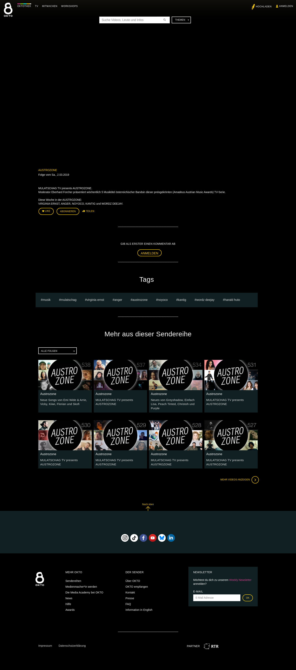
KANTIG (182, 298)
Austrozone (47, 170)
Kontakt (130, 586)
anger (118, 298)
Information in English (138, 603)
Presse (129, 591)
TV (37, 6)
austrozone (140, 298)
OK (247, 591)
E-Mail (198, 585)
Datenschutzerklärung (72, 639)
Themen (182, 20)
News (68, 591)
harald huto (232, 298)
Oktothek (25, 6)
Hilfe (68, 597)
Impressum (45, 639)
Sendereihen (73, 574)
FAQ (128, 597)
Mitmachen (50, 6)
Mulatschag (69, 298)
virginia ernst (95, 298)
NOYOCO (163, 298)
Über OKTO (132, 574)
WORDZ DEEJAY (205, 298)
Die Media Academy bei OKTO (84, 586)
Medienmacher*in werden (81, 580)
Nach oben (148, 501)
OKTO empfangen (136, 580)
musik (47, 298)
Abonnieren (68, 211)
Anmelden (149, 252)
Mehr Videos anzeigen (238, 473)
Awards (70, 603)
